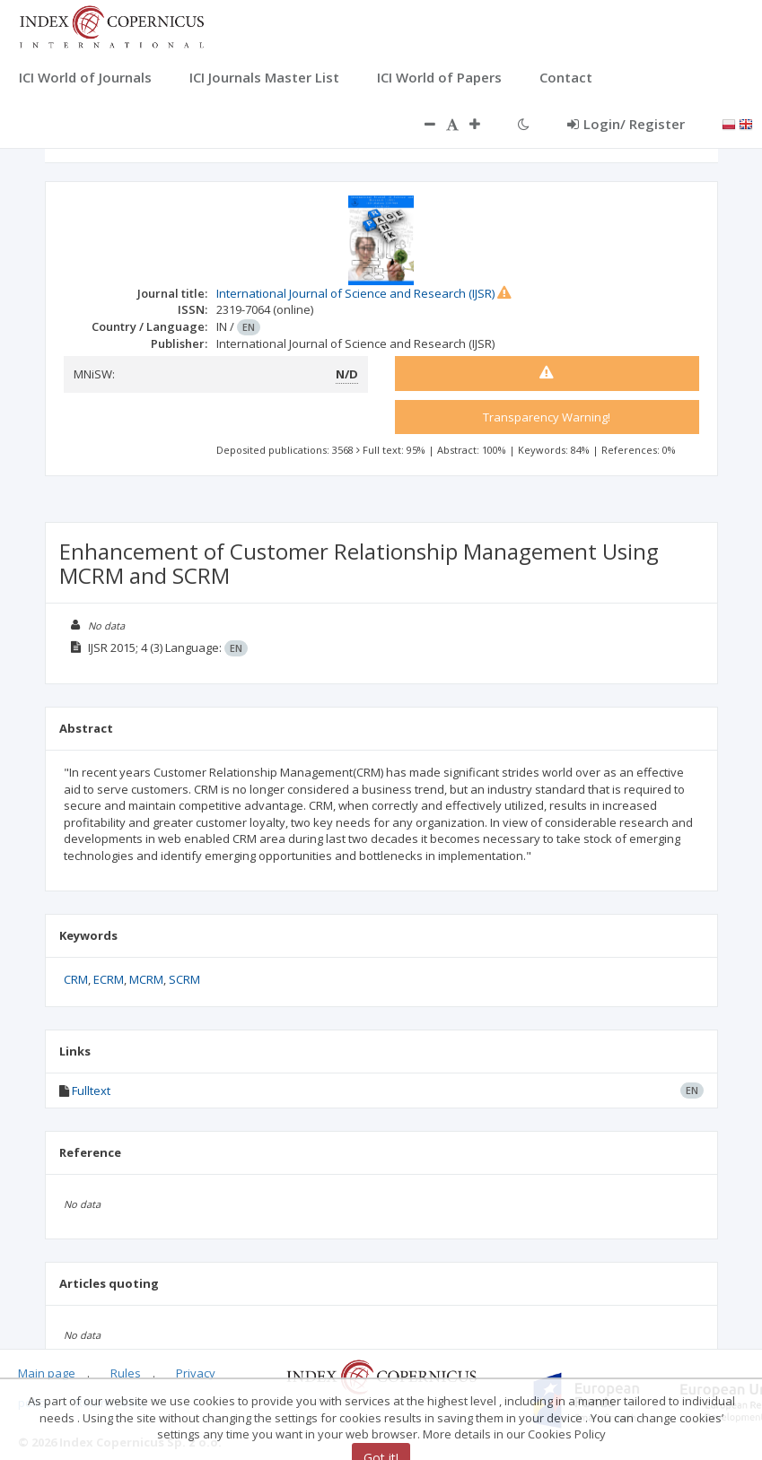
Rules (125, 1373)
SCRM (184, 979)
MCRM (146, 979)
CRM (76, 979)
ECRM (108, 979)
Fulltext (91, 1090)
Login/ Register (626, 124)
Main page (46, 1373)
